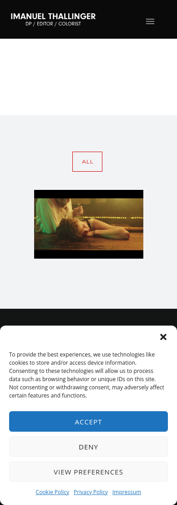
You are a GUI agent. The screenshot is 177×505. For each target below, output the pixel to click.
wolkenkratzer (140, 93)
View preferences (88, 471)
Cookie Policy (52, 492)
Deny (88, 446)
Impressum (126, 492)
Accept (88, 421)
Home (78, 93)
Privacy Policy (91, 492)
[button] (163, 337)
